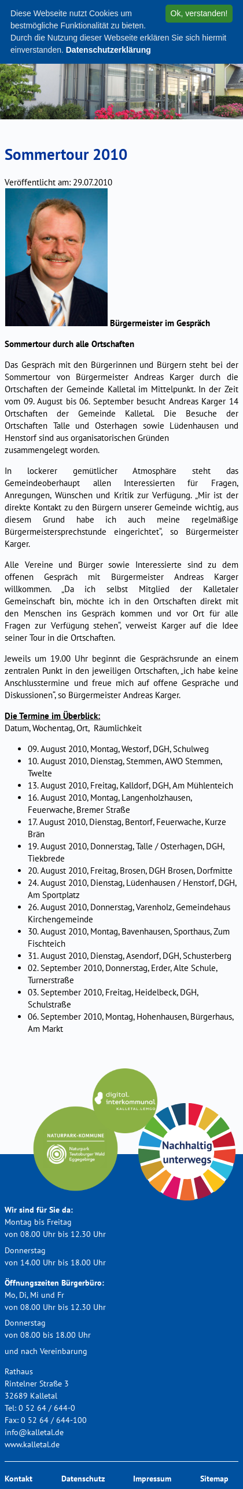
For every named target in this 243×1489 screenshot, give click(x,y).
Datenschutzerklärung (108, 49)
